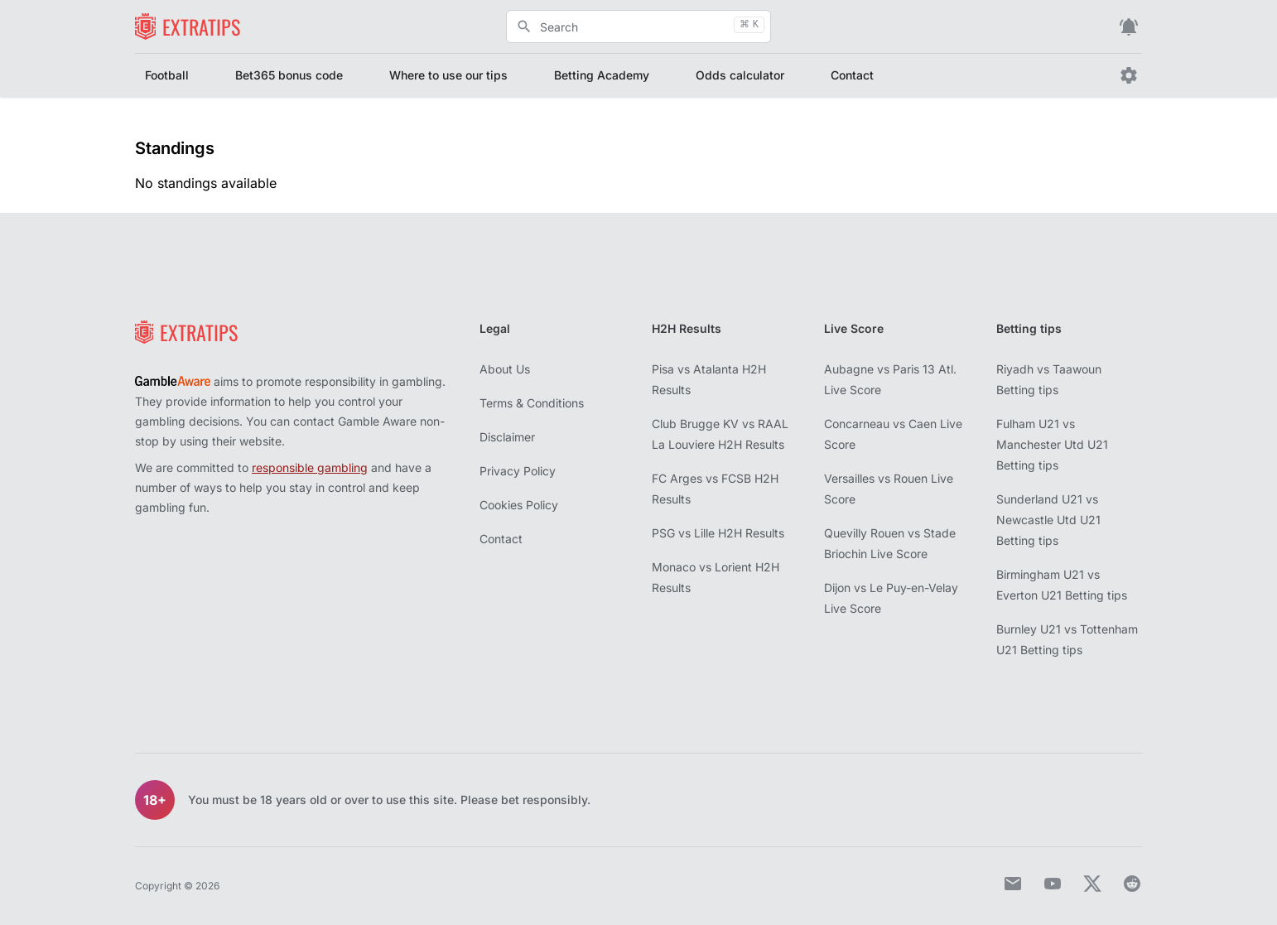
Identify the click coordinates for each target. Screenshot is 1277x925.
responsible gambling (310, 467)
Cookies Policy (518, 505)
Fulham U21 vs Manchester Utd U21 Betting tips (1052, 444)
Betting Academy (601, 75)
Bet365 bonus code (289, 75)
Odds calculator (740, 75)
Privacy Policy (517, 471)
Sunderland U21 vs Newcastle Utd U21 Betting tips (1048, 519)
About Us (504, 369)
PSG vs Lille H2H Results (718, 533)
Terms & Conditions (531, 403)
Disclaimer (507, 437)
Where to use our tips (448, 75)
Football (167, 75)
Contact (852, 75)
